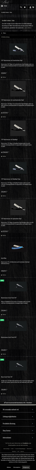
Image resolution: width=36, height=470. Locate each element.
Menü (4, 6)
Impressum (22, 451)
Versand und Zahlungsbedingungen (20, 448)
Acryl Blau (3, 258)
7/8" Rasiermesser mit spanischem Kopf (11, 218)
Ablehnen (9, 467)
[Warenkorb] (33, 7)
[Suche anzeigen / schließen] (21, 7)
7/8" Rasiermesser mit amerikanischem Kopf (12, 100)
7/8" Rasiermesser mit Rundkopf (9, 139)
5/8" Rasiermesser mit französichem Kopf (11, 60)
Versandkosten (25, 443)
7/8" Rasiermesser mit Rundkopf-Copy (10, 179)
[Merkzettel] (25, 7)
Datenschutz (14, 451)
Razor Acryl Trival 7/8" (6, 377)
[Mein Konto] (29, 7)
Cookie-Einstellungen (6, 448)
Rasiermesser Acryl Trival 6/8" (9, 337)
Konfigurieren (26, 467)
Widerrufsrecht (29, 448)
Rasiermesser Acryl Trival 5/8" (9, 297)
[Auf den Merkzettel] (3, 77)
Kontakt (12, 448)
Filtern (3, 33)
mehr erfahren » (28, 27)
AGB (18, 451)
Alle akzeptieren (16, 467)
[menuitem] (4, 6)
